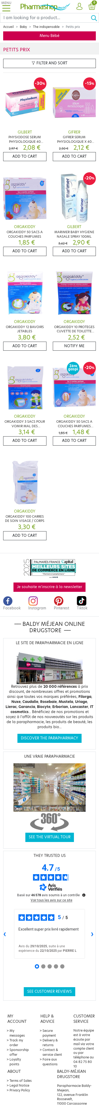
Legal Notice (19, 1085)
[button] (79, 6)
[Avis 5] (62, 966)
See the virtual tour (49, 837)
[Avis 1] (37, 966)
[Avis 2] (43, 966)
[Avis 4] (56, 966)
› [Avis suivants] (92, 933)
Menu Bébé (49, 35)
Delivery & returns (50, 1042)
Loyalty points (15, 1061)
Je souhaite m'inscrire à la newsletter (49, 586)
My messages (17, 1033)
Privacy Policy (20, 1090)
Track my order (16, 1042)
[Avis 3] (50, 966)
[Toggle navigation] (6, 6)
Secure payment (49, 1033)
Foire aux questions (50, 1061)
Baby (23, 27)
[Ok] (95, 18)
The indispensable (46, 27)
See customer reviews (49, 991)
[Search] (45, 18)
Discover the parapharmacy (49, 738)
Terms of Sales (21, 1080)
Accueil (8, 27)
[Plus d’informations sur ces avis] (83, 895)
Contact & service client (52, 1052)
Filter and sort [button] (49, 63)
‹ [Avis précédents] (4, 933)
